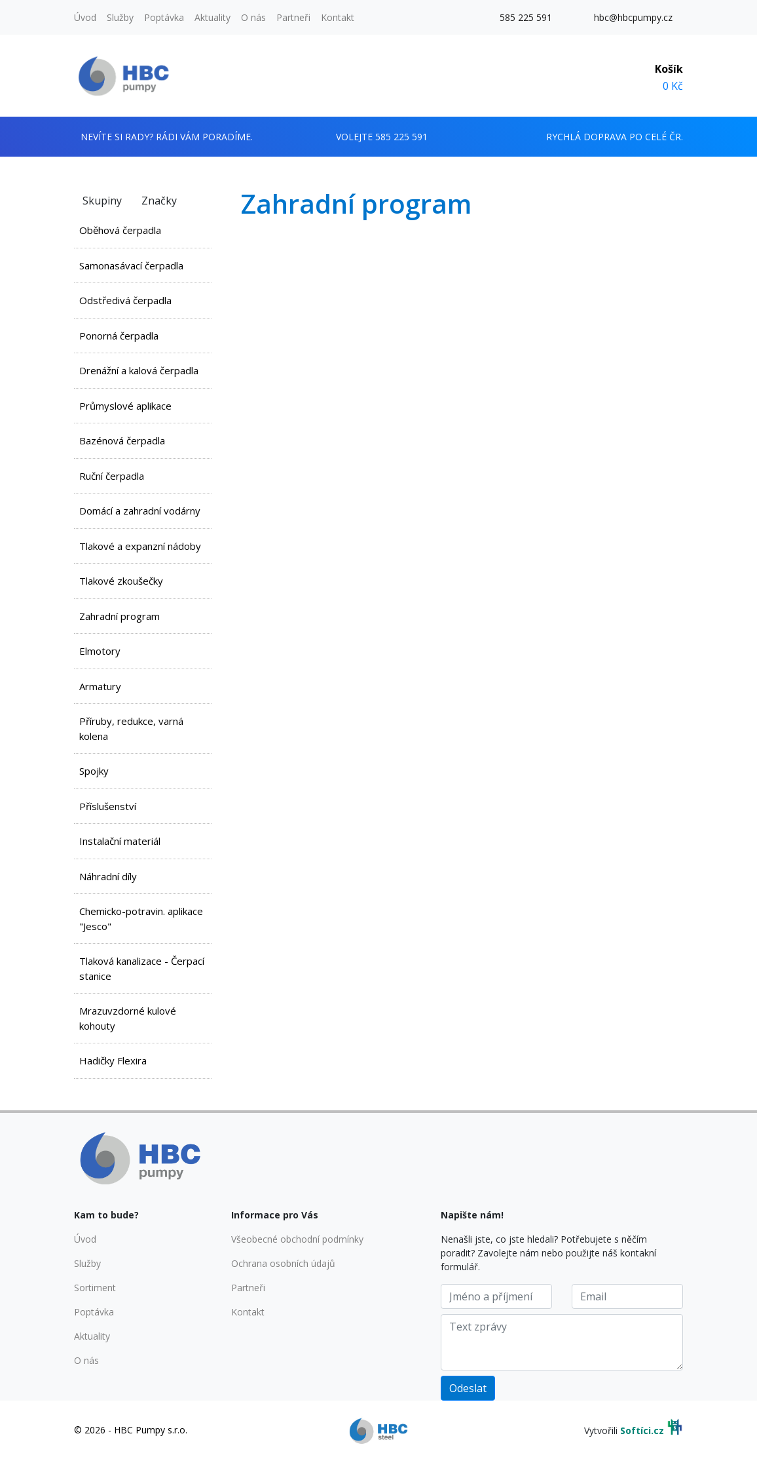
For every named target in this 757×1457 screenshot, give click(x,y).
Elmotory (99, 650)
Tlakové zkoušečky (121, 580)
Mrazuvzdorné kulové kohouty (127, 1018)
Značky (159, 200)
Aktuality (212, 17)
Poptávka (164, 17)
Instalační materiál (119, 840)
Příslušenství (107, 806)
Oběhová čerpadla (120, 230)
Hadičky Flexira (113, 1060)
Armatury (100, 686)
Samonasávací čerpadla (131, 265)
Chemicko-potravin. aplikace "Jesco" (141, 918)
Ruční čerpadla (111, 475)
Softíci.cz (642, 1430)
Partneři (293, 17)
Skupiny (102, 200)
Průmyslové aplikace (125, 405)
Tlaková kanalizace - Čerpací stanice (141, 968)
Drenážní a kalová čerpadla (138, 370)
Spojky (94, 770)
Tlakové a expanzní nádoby (140, 546)
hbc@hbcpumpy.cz (633, 17)
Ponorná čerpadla (118, 335)
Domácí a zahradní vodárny (139, 510)
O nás (253, 17)
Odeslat (468, 1388)
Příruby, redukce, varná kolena (131, 728)
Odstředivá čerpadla (125, 300)
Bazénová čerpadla (122, 440)
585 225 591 (526, 17)
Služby (120, 17)
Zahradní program (119, 616)
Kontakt (337, 17)
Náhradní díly (108, 876)
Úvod (85, 17)
